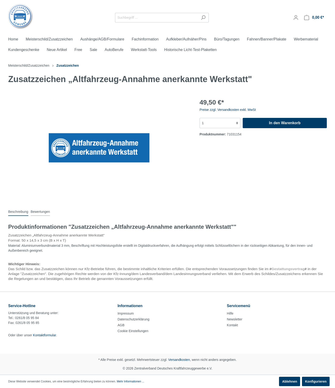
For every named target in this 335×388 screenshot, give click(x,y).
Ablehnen (289, 381)
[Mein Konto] (295, 17)
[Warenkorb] (314, 17)
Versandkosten (179, 360)
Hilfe (230, 313)
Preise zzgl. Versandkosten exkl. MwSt (228, 110)
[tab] (18, 211)
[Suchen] (203, 17)
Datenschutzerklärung (133, 319)
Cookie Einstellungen (133, 331)
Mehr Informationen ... (130, 381)
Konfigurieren (316, 381)
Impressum (126, 313)
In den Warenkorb (285, 123)
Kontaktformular (44, 335)
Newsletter (234, 319)
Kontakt (232, 325)
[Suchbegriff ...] (156, 17)
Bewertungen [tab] (40, 212)
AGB (121, 325)
